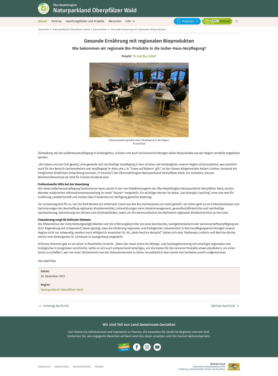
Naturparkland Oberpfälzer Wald (71, 29)
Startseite (43, 29)
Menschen (115, 21)
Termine (56, 21)
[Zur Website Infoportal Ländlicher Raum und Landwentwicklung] (123, 347)
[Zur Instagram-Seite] (147, 347)
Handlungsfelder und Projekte (85, 21)
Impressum (44, 366)
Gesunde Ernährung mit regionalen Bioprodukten (138, 29)
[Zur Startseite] (45, 8)
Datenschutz (62, 366)
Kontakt (99, 366)
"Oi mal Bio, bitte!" (144, 56)
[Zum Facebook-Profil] (136, 347)
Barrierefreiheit (82, 366)
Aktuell (42, 21)
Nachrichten (100, 29)
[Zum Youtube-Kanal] (157, 347)
